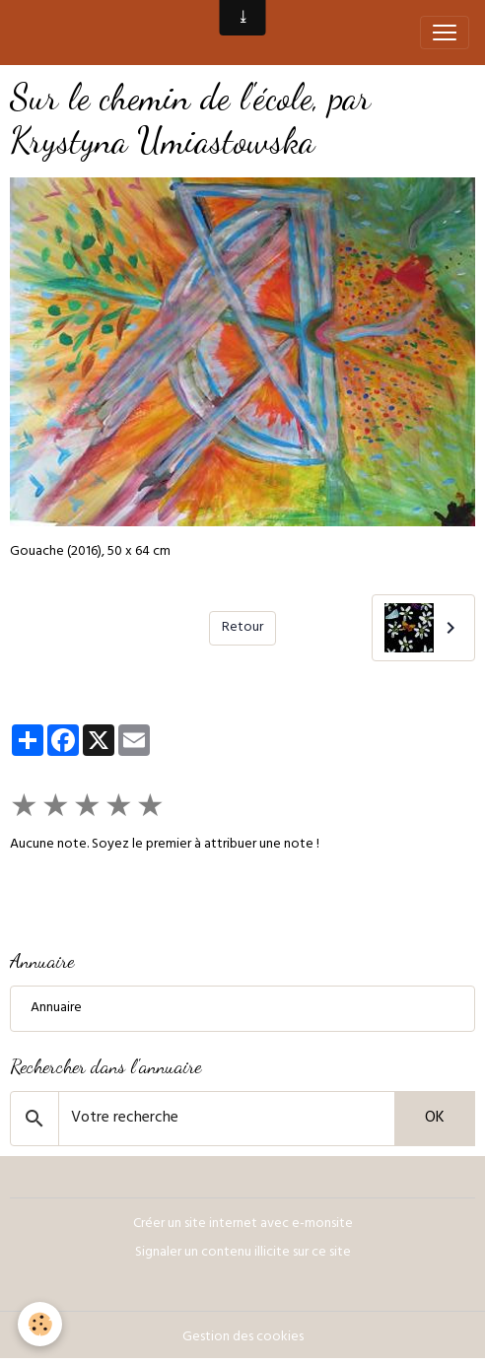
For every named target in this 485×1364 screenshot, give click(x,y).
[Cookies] (40, 1324)
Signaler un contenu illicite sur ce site (243, 1253)
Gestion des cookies (243, 1338)
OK (435, 1118)
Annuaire (56, 1008)
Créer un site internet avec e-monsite (243, 1224)
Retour (242, 628)
